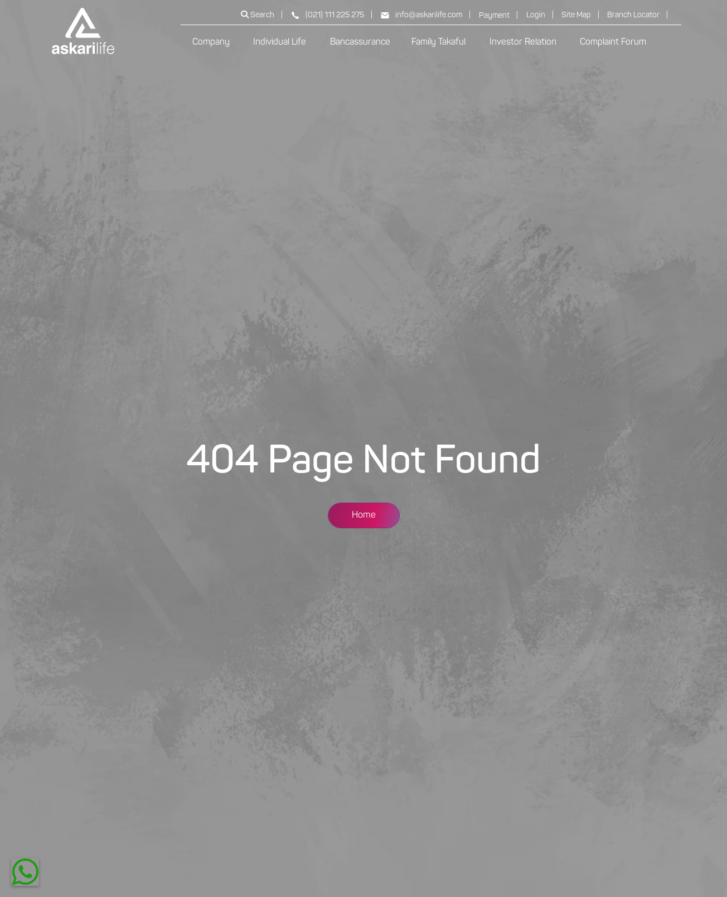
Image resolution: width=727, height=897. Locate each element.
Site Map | (580, 15)
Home (364, 515)
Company (212, 42)
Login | (540, 15)
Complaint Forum (613, 42)
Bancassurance (360, 42)
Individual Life (280, 42)
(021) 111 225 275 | (331, 15)
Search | (262, 15)
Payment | (498, 16)
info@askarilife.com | (425, 15)
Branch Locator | (637, 15)
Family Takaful (439, 42)
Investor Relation (524, 42)
